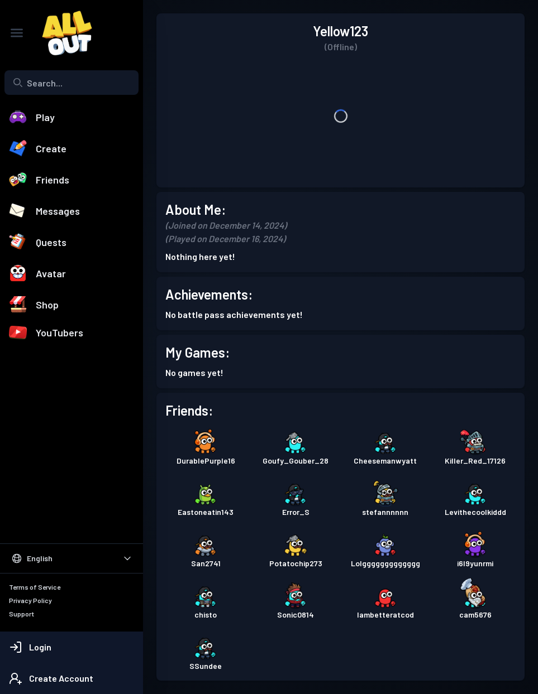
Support (21, 614)
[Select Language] (71, 558)
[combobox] (71, 82)
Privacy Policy (30, 600)
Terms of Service (34, 587)
